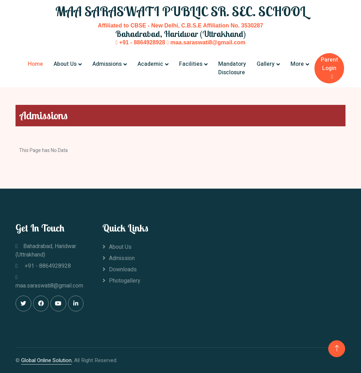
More (297, 64)
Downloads (123, 269)
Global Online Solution (46, 360)
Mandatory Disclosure (232, 68)
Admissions (107, 64)
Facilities (190, 64)
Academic (150, 64)
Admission (122, 258)
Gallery (266, 64)
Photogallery (124, 281)
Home (35, 64)
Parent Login (329, 68)
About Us (65, 64)
